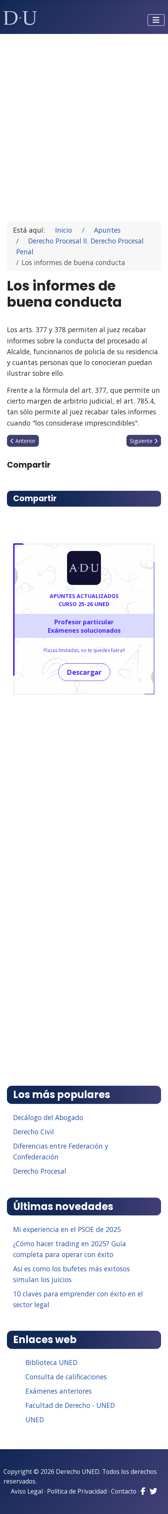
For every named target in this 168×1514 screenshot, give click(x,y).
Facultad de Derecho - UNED (70, 1405)
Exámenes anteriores (58, 1391)
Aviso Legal (27, 1491)
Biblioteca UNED (51, 1362)
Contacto (123, 1491)
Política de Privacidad (77, 1491)
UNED (34, 1419)
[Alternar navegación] (156, 20)
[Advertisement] (84, 124)
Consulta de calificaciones (66, 1376)
